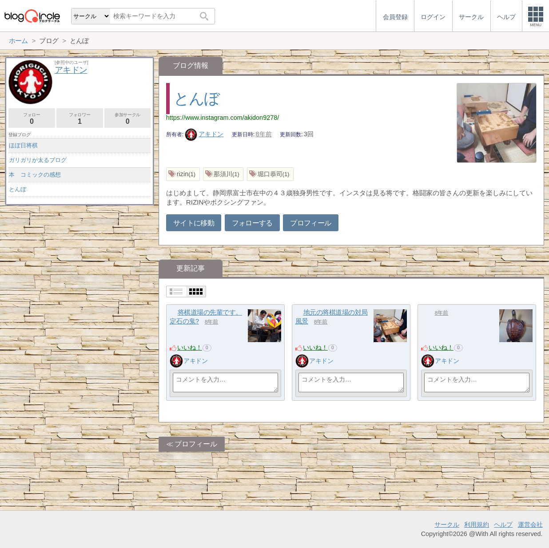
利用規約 (476, 524)
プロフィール (310, 223)
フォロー (31, 118)
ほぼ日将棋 (23, 145)
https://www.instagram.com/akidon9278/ (222, 117)
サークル (446, 524)
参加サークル (127, 118)
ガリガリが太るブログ (38, 160)
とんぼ (196, 98)
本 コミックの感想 (35, 174)
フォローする (252, 223)
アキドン (204, 134)
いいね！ (189, 347)
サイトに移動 (193, 223)
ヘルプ (503, 524)
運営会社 (530, 524)
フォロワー (79, 118)
